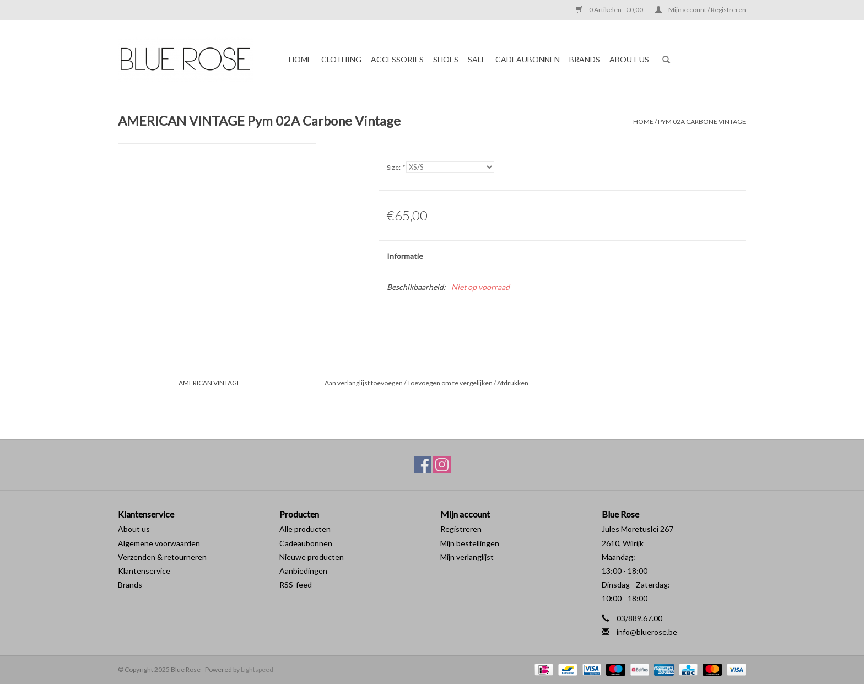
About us (134, 529)
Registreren (461, 529)
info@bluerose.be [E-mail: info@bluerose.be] (647, 632)
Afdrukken (512, 383)
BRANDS (584, 59)
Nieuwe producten (311, 557)
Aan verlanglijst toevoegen (364, 383)
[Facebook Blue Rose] (422, 464)
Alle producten (305, 529)
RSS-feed (295, 584)
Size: (395, 167)
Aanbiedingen (303, 570)
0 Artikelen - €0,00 (610, 10)
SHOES (445, 59)
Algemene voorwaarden (159, 543)
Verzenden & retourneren (162, 557)
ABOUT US (629, 59)
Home (300, 59)
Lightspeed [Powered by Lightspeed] (257, 669)
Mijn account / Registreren (700, 10)
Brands (130, 584)
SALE (477, 59)
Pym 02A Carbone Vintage (702, 121)
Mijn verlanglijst (467, 557)
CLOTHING (341, 59)
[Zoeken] (702, 59)
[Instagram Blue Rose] (442, 464)
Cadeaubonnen (527, 59)
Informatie (405, 256)
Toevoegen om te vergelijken (450, 383)
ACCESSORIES (397, 59)
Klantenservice (144, 570)
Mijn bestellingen (469, 543)
